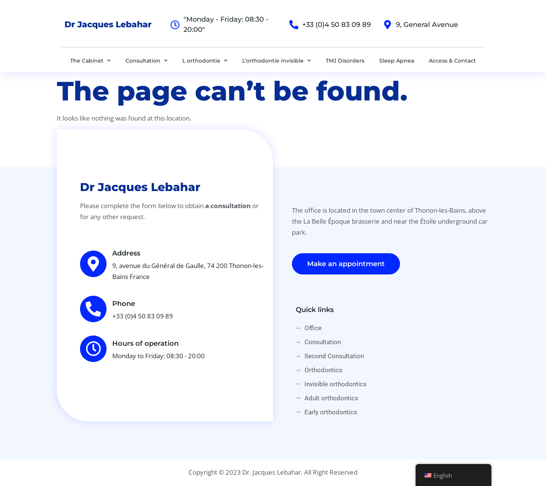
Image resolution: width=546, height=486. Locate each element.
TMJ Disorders (345, 60)
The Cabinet (90, 60)
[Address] (93, 264)
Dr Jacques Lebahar (108, 24)
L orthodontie (205, 60)
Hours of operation (145, 343)
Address (126, 253)
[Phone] (93, 309)
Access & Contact (452, 60)
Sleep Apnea (396, 60)
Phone (123, 303)
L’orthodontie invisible (276, 60)
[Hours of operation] (93, 348)
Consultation (147, 60)
